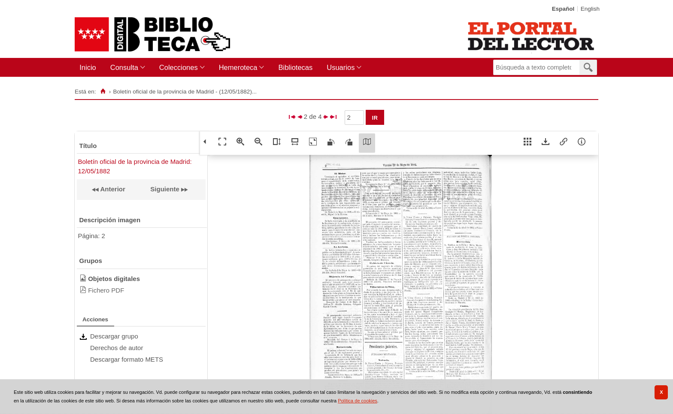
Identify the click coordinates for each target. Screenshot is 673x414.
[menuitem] (89, 67)
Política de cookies (357, 400)
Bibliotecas (295, 67)
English (590, 9)
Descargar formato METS (126, 359)
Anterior (112, 189)
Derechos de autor (116, 347)
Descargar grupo (114, 336)
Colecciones (178, 67)
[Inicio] (102, 91)
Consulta (124, 67)
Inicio (87, 67)
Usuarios (341, 67)
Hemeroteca (238, 67)
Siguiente (165, 189)
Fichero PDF (106, 290)
